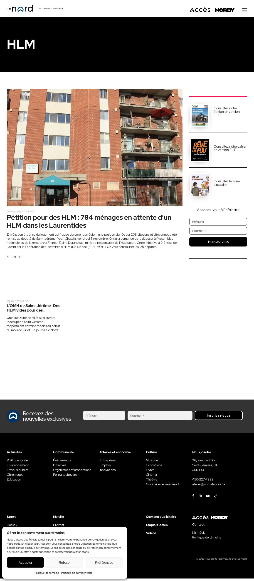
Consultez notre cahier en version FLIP (230, 149)
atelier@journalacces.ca (208, 487)
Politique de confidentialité (77, 573)
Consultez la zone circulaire (227, 184)
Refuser (65, 562)
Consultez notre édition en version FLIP (227, 112)
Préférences (104, 562)
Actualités (14, 259)
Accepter (25, 562)
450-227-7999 (203, 482)
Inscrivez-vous (218, 242)
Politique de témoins (47, 573)
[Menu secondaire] (244, 11)
